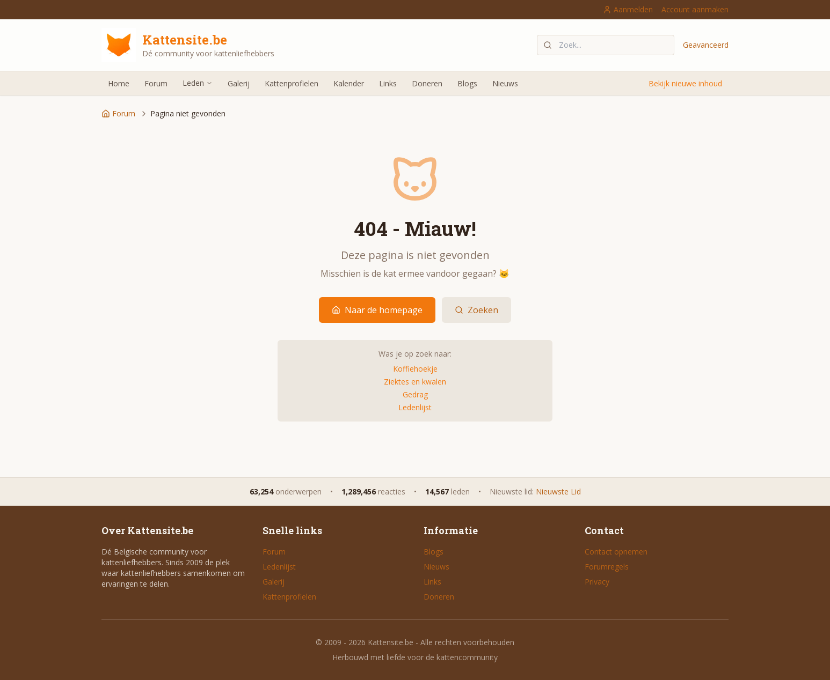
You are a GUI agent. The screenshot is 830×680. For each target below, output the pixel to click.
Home (118, 83)
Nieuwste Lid (558, 491)
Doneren (427, 83)
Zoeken (476, 310)
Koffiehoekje (415, 369)
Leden (198, 83)
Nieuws (505, 83)
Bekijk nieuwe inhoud (685, 83)
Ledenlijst (415, 407)
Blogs (467, 83)
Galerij (239, 83)
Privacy (597, 581)
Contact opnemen (616, 551)
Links (388, 83)
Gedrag (415, 394)
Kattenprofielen (291, 83)
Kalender (348, 83)
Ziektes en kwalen (415, 381)
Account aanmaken (695, 9)
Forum (156, 83)
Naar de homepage (377, 310)
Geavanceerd (706, 45)
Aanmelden (628, 9)
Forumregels (607, 566)
